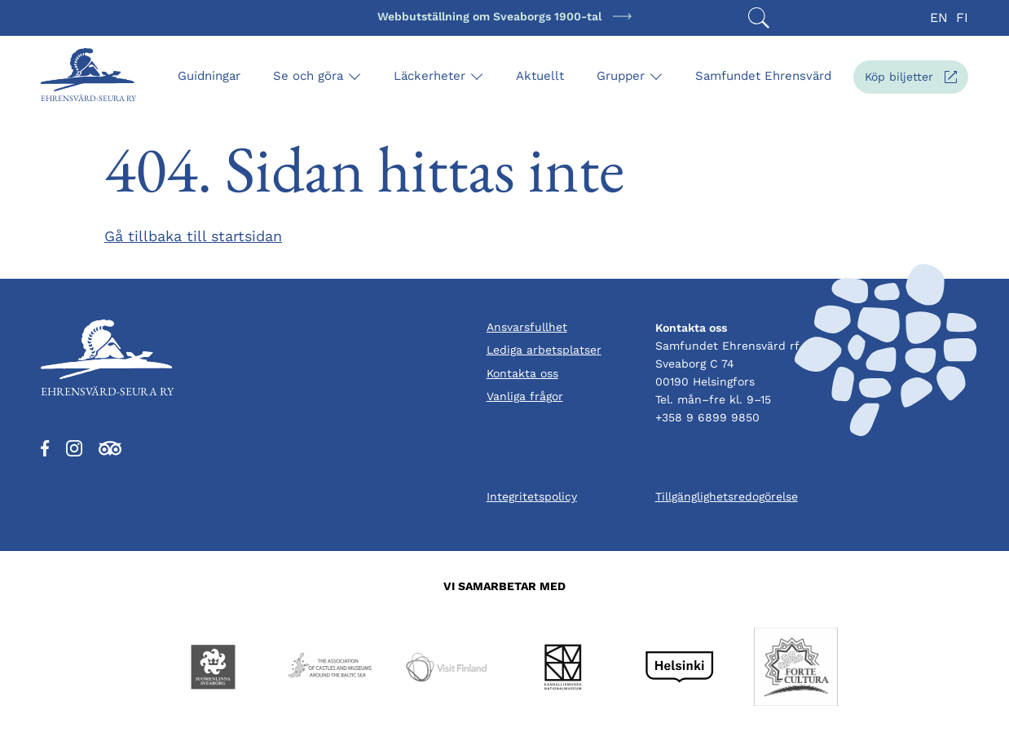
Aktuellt (540, 75)
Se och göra (308, 75)
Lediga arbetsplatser (544, 349)
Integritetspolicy (532, 496)
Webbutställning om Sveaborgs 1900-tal (489, 16)
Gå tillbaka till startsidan (193, 236)
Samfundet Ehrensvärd (763, 75)
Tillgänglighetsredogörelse (726, 496)
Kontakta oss (522, 373)
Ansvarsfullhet (527, 326)
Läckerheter (429, 75)
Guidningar (209, 75)
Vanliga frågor (525, 396)
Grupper (621, 75)
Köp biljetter (916, 81)
